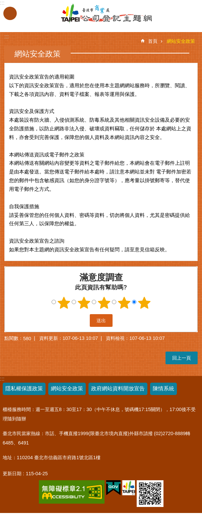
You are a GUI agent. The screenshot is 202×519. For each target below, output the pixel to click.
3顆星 (103, 302)
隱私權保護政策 (24, 388)
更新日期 (12, 473)
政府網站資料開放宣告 (118, 388)
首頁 (152, 41)
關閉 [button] (10, 13)
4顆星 (124, 302)
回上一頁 (181, 358)
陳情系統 (163, 388)
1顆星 (63, 302)
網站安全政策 (181, 41)
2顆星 (83, 302)
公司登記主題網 (88, 13)
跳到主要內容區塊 (3, 3)
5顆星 (144, 302)
